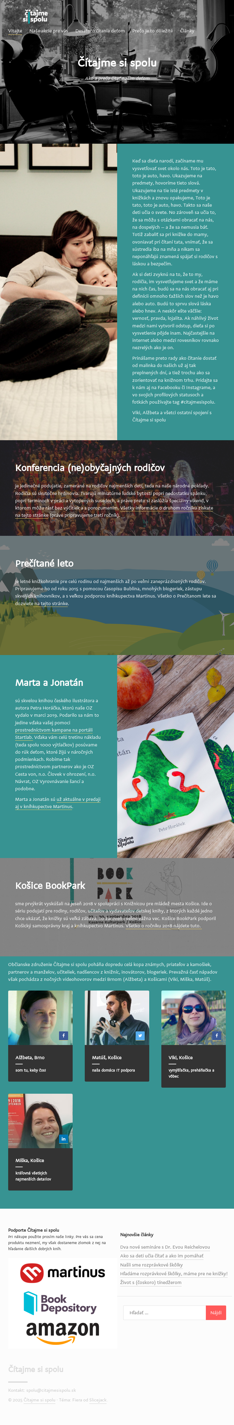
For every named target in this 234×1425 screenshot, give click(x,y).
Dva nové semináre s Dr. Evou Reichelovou (165, 1247)
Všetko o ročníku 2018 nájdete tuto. (164, 926)
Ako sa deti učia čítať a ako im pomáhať (161, 1256)
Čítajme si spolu (35, 1369)
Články (187, 31)
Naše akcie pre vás (48, 31)
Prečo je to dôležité (152, 31)
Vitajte (15, 31)
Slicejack (98, 1400)
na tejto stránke (50, 604)
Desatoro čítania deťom (100, 31)
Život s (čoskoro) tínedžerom (151, 1282)
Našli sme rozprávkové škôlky (151, 1265)
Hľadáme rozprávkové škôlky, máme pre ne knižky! (174, 1274)
